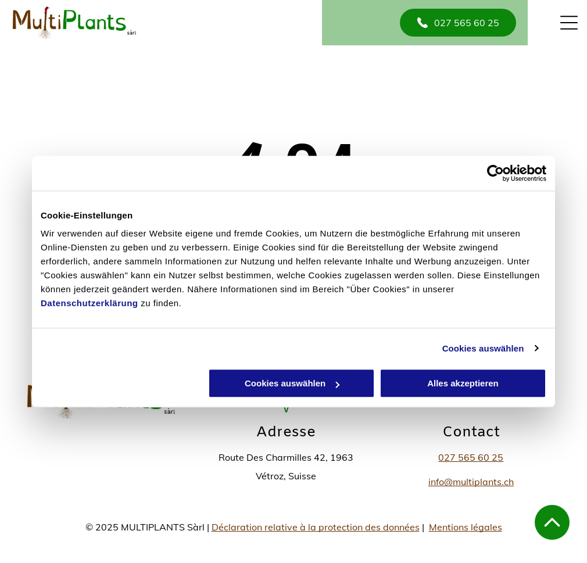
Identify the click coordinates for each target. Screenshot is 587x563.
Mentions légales (465, 527)
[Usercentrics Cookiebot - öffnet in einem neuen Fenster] (495, 173)
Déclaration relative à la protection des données (316, 527)
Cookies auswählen (483, 348)
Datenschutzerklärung (89, 303)
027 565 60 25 (470, 457)
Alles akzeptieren (463, 383)
